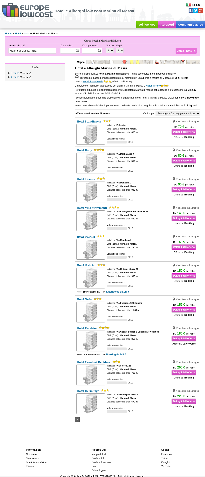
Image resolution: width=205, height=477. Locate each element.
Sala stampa (32, 458)
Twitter (164, 458)
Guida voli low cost (101, 462)
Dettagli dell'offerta (184, 131)
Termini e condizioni (36, 462)
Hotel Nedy (84, 299)
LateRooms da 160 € (117, 291)
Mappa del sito (99, 454)
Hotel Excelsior (87, 328)
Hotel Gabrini (86, 265)
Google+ (165, 462)
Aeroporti (167, 24)
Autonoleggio (98, 470)
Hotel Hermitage (88, 390)
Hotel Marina (86, 236)
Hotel (94, 466)
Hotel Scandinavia (93, 81)
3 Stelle (15, 73)
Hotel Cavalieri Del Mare (93, 362)
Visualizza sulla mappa (187, 121)
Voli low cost (147, 24)
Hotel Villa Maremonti (92, 207)
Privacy (30, 466)
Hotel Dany (84, 150)
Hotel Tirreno (153, 85)
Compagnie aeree (190, 24)
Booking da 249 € (116, 354)
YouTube (166, 466)
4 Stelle (15, 77)
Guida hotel (97, 458)
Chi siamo (31, 454)
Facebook (166, 454)
